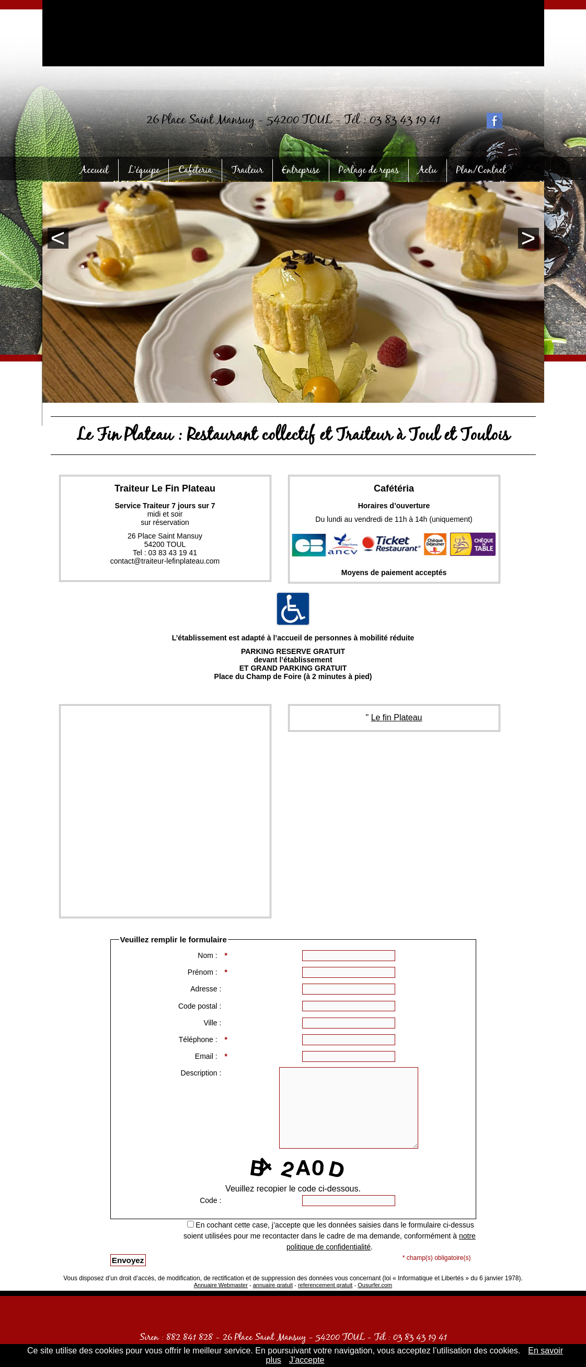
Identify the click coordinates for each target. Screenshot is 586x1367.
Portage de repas (365, 169)
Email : (209, 1056)
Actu (422, 169)
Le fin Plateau (396, 717)
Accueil (102, 169)
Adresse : (206, 989)
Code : (211, 1200)
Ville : (213, 1023)
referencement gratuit (325, 1285)
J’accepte (307, 1360)
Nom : (210, 956)
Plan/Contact (472, 169)
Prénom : (205, 972)
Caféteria (196, 169)
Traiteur (245, 169)
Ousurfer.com (375, 1285)
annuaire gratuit (273, 1285)
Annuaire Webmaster (221, 1285)
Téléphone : (201, 1040)
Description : (202, 1073)
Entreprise (296, 169)
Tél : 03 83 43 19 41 (392, 125)
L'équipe (148, 169)
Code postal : (200, 1006)
